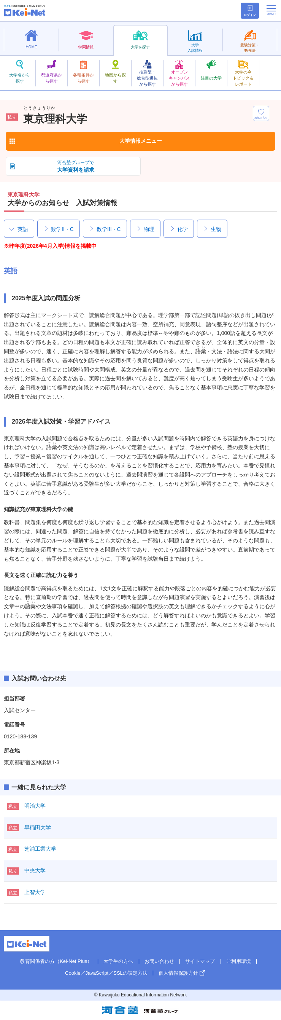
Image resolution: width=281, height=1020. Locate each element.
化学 (182, 229)
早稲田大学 (37, 827)
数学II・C (62, 229)
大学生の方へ (118, 961)
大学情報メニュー (140, 141)
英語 (22, 229)
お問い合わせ (159, 961)
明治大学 (35, 806)
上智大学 (35, 892)
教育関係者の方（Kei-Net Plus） (56, 961)
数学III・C (109, 229)
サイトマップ (200, 961)
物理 (149, 229)
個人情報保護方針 (178, 973)
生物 (216, 229)
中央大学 (35, 870)
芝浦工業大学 (40, 849)
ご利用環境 (238, 961)
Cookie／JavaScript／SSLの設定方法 (106, 973)
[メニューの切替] (271, 10)
